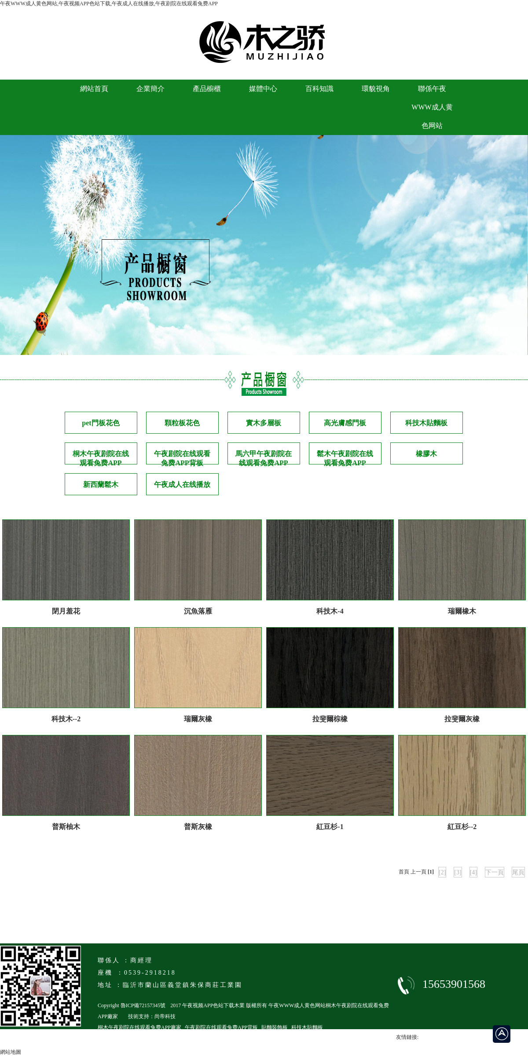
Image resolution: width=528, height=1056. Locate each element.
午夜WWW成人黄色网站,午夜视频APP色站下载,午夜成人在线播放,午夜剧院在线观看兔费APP (109, 3)
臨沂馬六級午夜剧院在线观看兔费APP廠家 (147, 1038)
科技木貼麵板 (426, 423)
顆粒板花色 (182, 423)
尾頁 (518, 872)
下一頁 (494, 872)
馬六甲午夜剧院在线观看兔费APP (263, 457)
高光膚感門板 (345, 423)
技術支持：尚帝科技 (152, 1016)
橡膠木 (426, 453)
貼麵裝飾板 (274, 1027)
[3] (457, 872)
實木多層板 (263, 423)
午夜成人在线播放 (182, 484)
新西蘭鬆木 (100, 484)
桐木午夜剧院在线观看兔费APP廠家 (139, 1027)
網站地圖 (10, 1052)
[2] (442, 872)
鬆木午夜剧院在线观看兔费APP (345, 457)
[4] (473, 872)
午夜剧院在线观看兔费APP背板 (182, 457)
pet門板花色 (100, 423)
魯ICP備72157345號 (143, 1005)
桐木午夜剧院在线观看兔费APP (101, 457)
